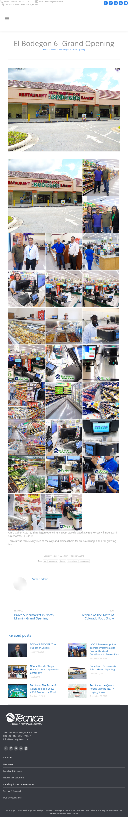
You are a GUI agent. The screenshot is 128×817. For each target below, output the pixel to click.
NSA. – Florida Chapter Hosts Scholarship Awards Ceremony (45, 669)
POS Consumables (12, 797)
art (45, 561)
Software (7, 757)
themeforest (72, 561)
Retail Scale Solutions (13, 777)
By (64, 556)
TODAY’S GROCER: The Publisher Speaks (43, 646)
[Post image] (17, 650)
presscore (53, 561)
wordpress (84, 561)
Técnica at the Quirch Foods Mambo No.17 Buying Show (102, 689)
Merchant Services (12, 770)
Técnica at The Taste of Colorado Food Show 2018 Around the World (43, 689)
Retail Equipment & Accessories (18, 784)
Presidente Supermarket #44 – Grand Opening (104, 667)
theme (62, 561)
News (55, 556)
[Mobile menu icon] (7, 19)
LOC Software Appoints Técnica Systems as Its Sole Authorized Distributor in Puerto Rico (104, 649)
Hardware (8, 764)
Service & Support (12, 790)
